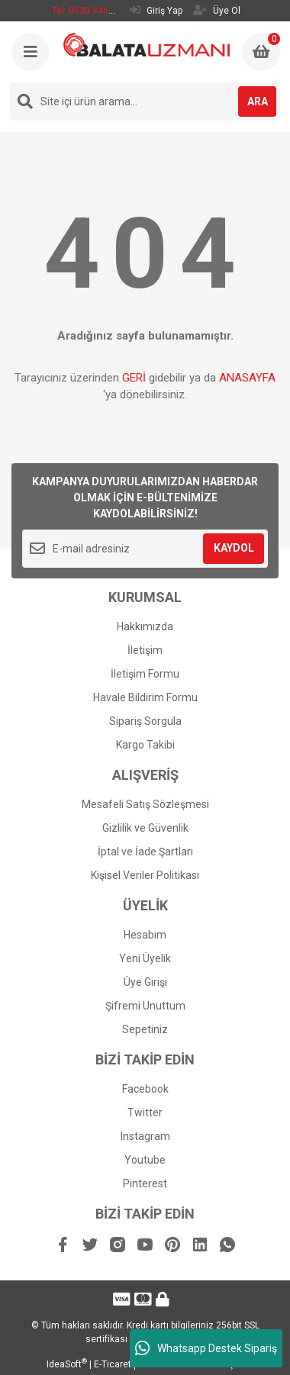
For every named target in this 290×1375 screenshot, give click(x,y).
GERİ (134, 378)
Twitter (145, 1112)
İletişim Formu (145, 674)
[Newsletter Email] (145, 549)
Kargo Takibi (145, 745)
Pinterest (145, 1183)
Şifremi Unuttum (145, 1006)
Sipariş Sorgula (145, 721)
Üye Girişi (145, 982)
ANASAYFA (247, 378)
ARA (257, 101)
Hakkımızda (145, 626)
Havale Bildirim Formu (145, 697)
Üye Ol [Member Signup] (216, 10)
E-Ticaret (112, 1364)
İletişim (145, 650)
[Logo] (146, 44)
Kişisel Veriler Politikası (145, 875)
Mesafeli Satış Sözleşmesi (145, 804)
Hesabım (145, 935)
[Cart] (261, 52)
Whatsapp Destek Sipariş (206, 1348)
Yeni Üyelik (145, 958)
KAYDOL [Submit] (234, 548)
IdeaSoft (67, 1364)
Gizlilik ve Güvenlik (145, 828)
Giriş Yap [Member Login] (156, 10)
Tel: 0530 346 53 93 (93, 10)
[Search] (145, 101)
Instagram (145, 1136)
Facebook (145, 1089)
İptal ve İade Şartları (145, 851)
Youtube (145, 1160)
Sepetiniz (145, 1029)
